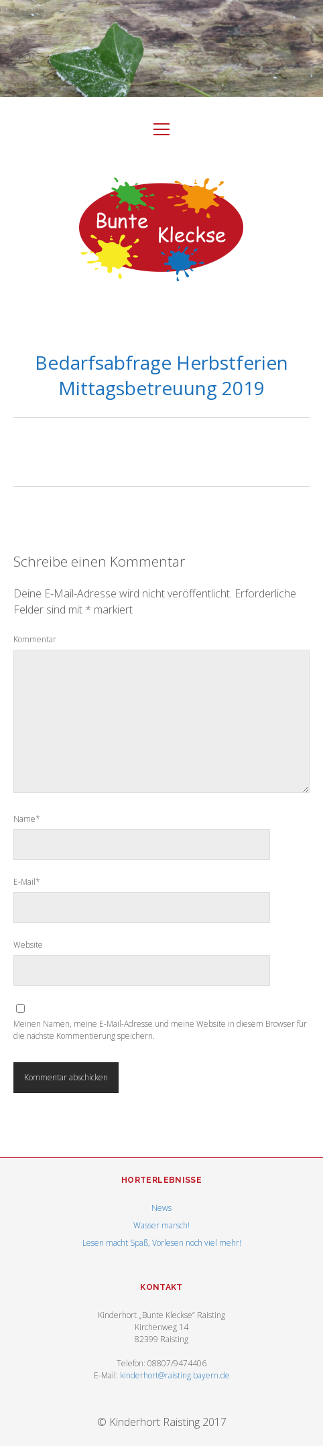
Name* (26, 818)
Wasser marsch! (161, 1225)
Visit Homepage (161, 48)
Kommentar (34, 639)
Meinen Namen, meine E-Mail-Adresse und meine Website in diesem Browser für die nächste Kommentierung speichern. (160, 1029)
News (161, 1208)
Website (28, 944)
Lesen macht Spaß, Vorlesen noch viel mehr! (161, 1242)
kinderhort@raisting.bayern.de (175, 1375)
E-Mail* (26, 881)
